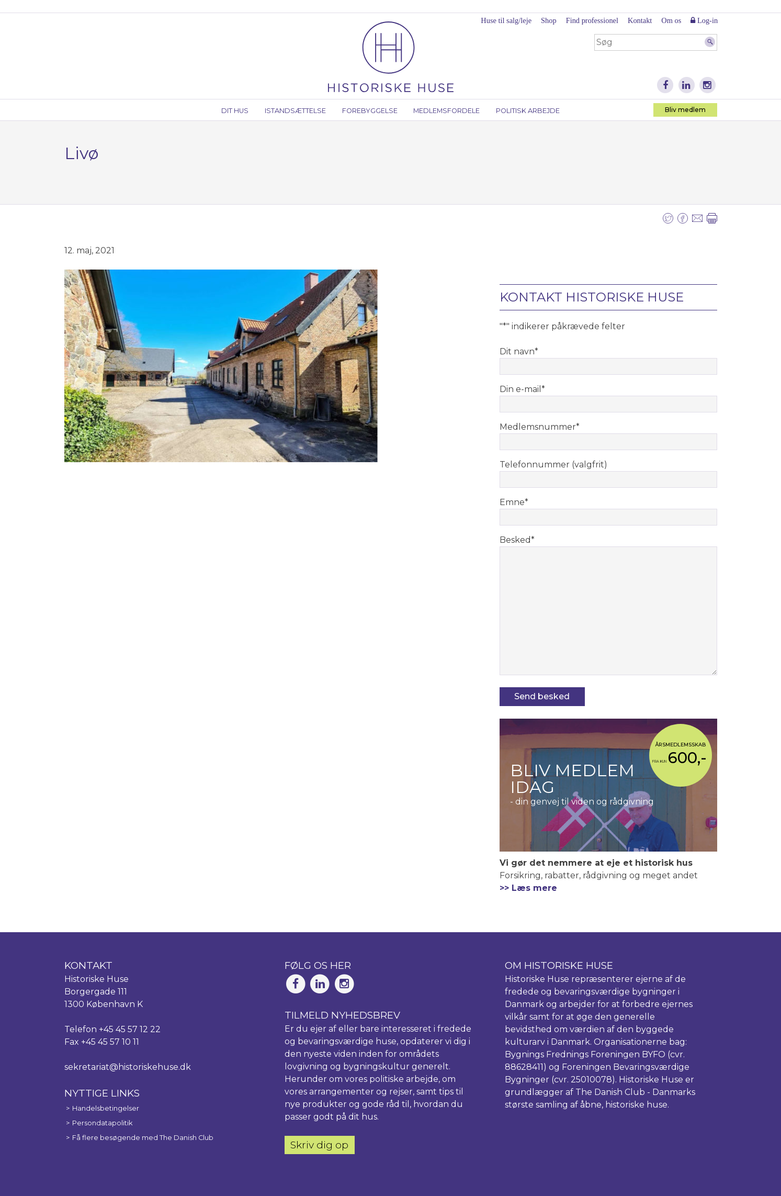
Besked (517, 540)
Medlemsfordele (446, 111)
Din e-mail (522, 389)
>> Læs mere (528, 888)
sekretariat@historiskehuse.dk (127, 1067)
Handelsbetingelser (105, 1108)
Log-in (704, 20)
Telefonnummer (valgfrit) (553, 465)
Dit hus (234, 111)
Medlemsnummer (540, 427)
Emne (514, 502)
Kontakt (640, 20)
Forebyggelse (370, 111)
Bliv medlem (685, 110)
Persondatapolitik (102, 1123)
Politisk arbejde (528, 111)
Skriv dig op (319, 1144)
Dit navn (519, 351)
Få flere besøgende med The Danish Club (142, 1138)
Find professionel (592, 20)
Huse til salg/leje (506, 20)
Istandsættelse (295, 111)
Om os (671, 20)
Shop (549, 20)
